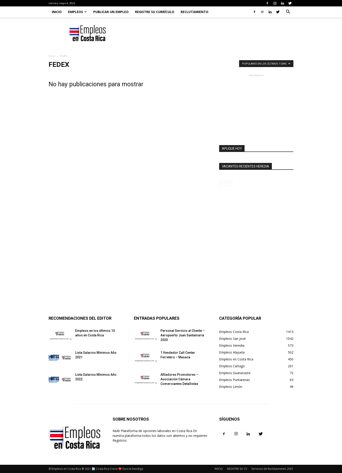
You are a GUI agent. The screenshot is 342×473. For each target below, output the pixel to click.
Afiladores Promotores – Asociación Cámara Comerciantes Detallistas (179, 379)
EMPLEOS (77, 12)
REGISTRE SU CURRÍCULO (154, 12)
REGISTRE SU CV (237, 469)
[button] (287, 12)
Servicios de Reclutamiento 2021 (272, 469)
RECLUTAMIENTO (194, 12)
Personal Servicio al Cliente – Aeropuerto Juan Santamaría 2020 (182, 335)
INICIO (219, 469)
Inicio (57, 12)
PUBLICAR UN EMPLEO (111, 12)
